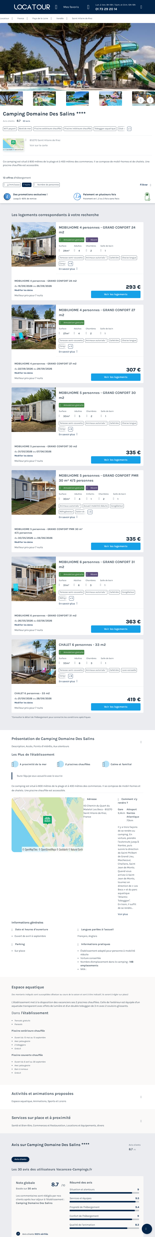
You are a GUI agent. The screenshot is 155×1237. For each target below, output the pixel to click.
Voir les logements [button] (115, 294)
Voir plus (123, 914)
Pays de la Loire (40, 18)
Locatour (4, 18)
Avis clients (20, 1159)
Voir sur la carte (39, 145)
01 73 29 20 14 (106, 9)
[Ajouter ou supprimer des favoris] (140, 100)
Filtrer (144, 184)
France (20, 18)
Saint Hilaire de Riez (82, 18)
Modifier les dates (23, 290)
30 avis (26, 121)
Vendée (60, 18)
